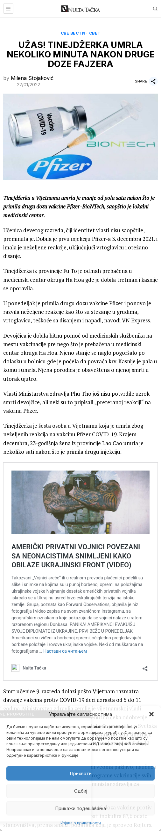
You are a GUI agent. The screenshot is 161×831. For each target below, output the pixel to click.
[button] (151, 714)
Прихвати (81, 773)
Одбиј (80, 791)
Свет (95, 33)
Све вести (73, 33)
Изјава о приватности (80, 823)
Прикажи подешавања (80, 808)
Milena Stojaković (32, 78)
